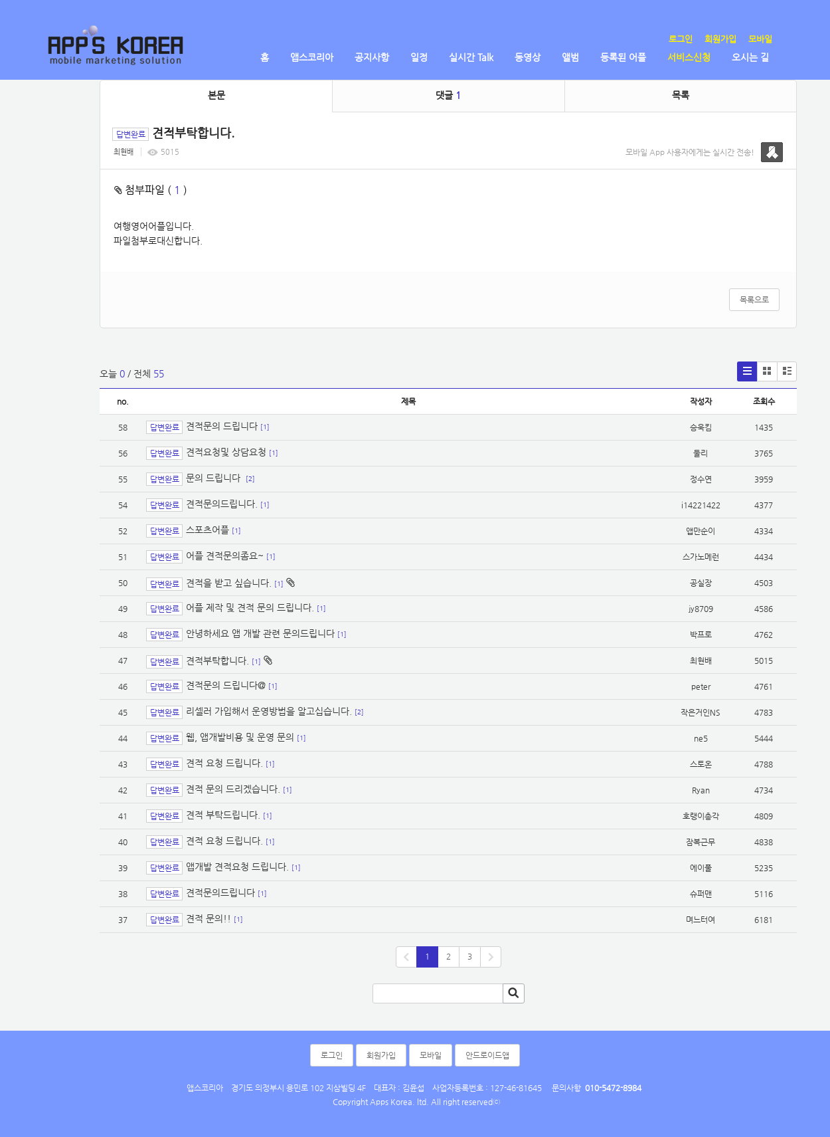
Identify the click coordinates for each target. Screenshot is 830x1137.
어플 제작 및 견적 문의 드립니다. (250, 608)
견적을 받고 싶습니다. (229, 582)
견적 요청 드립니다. (224, 763)
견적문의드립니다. (222, 504)
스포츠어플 (207, 530)
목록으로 (754, 299)
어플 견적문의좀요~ (225, 556)
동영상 (527, 57)
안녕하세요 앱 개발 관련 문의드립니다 (260, 634)
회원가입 (720, 39)
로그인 (681, 39)
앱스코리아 (311, 57)
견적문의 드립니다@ (226, 685)
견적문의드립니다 (220, 893)
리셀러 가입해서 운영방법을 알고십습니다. (269, 711)
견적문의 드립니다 (222, 426)
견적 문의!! (208, 919)
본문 (216, 95)
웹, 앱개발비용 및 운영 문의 (240, 737)
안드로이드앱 (487, 1055)
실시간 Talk (471, 57)
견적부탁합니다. (217, 660)
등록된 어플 (623, 57)
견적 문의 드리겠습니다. (233, 789)
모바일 (760, 39)
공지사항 (372, 57)
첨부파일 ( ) (150, 189)
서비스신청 (688, 57)
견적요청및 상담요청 (226, 452)
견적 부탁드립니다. (223, 815)
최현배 (123, 152)
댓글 (448, 95)
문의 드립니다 (214, 478)
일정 (419, 57)
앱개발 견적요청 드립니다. (237, 867)
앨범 (570, 57)
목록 (680, 95)
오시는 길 (750, 57)
